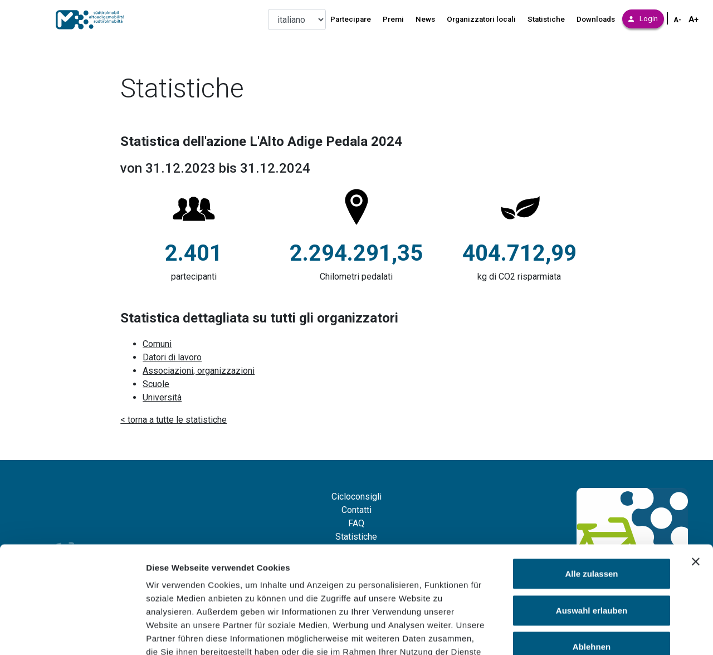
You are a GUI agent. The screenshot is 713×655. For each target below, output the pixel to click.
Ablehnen (592, 569)
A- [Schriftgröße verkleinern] (677, 20)
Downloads (596, 19)
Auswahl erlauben (591, 533)
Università (162, 397)
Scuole (156, 384)
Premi (393, 19)
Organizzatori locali (481, 19)
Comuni (157, 344)
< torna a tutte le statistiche (173, 419)
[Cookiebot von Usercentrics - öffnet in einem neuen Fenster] (72, 633)
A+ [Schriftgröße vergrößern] (693, 19)
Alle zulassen (591, 496)
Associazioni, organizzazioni (199, 370)
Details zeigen (592, 633)
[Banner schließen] (696, 484)
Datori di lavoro (172, 357)
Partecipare (350, 19)
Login (643, 18)
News (425, 19)
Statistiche (546, 19)
